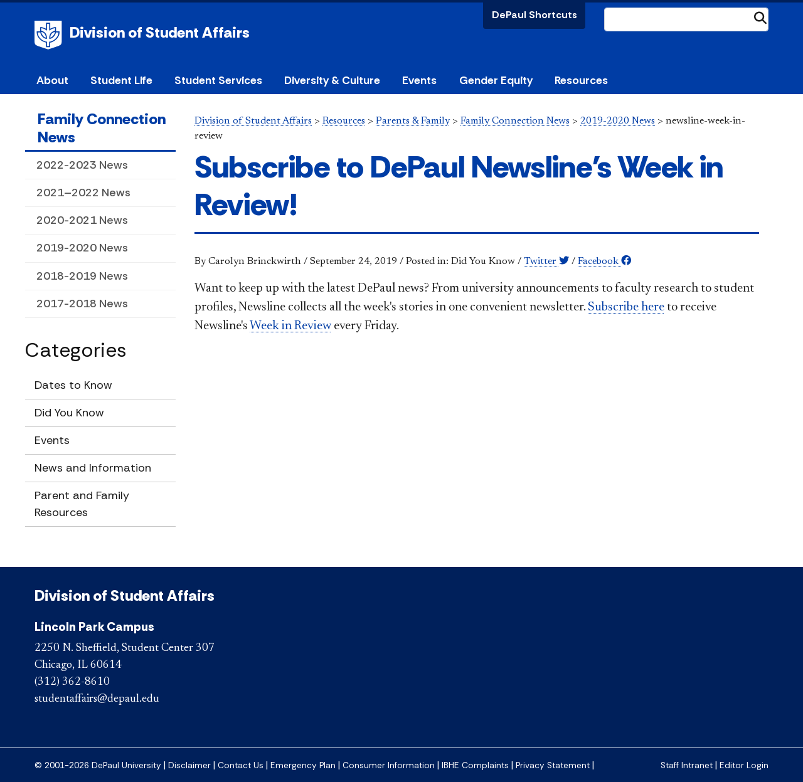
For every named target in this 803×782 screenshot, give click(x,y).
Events (419, 80)
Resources (343, 121)
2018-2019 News (82, 275)
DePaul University (50, 35)
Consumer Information (389, 765)
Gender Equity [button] (496, 80)
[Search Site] (686, 19)
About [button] (52, 80)
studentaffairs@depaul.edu (97, 699)
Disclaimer (189, 765)
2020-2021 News (82, 220)
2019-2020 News (82, 247)
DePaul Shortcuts (534, 14)
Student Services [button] (218, 80)
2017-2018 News (82, 303)
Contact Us (240, 765)
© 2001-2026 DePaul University (98, 765)
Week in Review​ (290, 326)
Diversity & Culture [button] (332, 80)
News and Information (93, 467)
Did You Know (69, 412)
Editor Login (744, 765)
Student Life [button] (121, 80)
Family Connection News (102, 128)
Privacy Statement (553, 765)
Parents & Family (413, 121)
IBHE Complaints (475, 765)
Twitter (546, 261)
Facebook (604, 261)
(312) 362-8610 (72, 682)
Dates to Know (73, 385)
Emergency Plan (303, 765)
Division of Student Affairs (160, 32)
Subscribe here (626, 307)
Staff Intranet (687, 765)
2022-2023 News (82, 164)
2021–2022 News (83, 192)
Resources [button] (581, 80)
